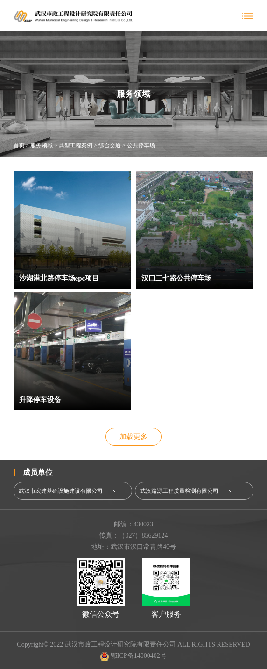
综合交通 (109, 145)
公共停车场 (141, 145)
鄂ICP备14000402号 (133, 655)
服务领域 (41, 145)
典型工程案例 (75, 145)
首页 (19, 145)
